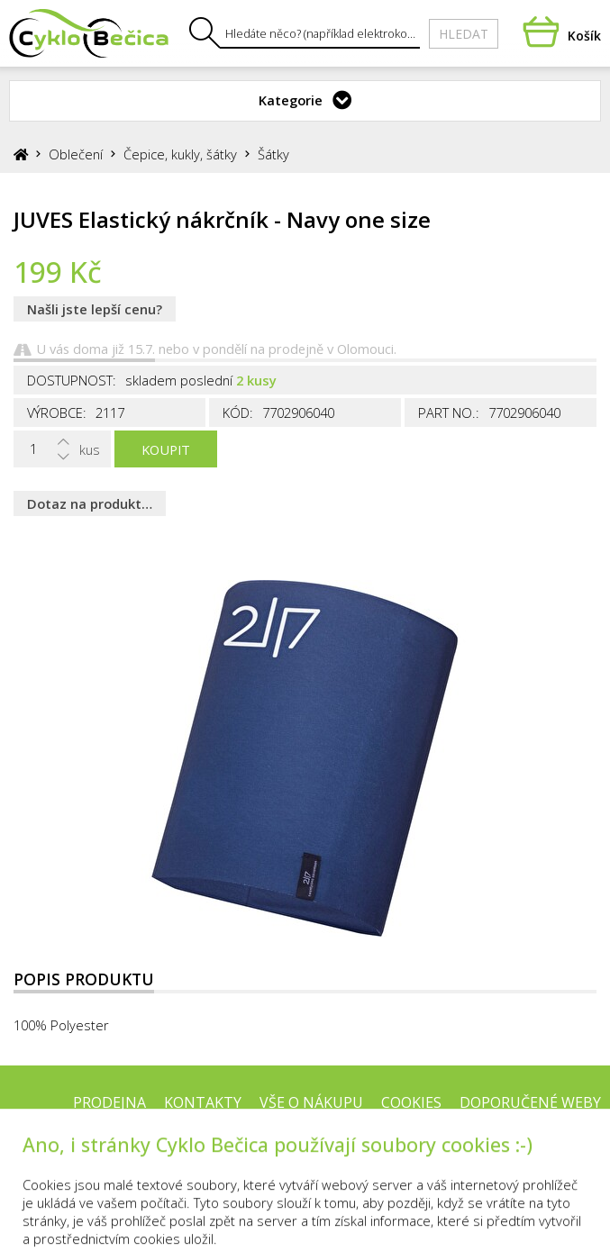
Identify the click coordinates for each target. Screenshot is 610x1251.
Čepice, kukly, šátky (180, 154)
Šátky (273, 154)
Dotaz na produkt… (89, 503)
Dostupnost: (71, 380)
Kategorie (291, 100)
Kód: (238, 412)
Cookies (411, 1102)
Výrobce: (56, 412)
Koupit (165, 449)
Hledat (463, 33)
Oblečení (76, 154)
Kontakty (202, 1102)
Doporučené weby (530, 1102)
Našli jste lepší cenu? (94, 309)
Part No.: (448, 412)
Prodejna (109, 1102)
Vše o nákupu (311, 1102)
